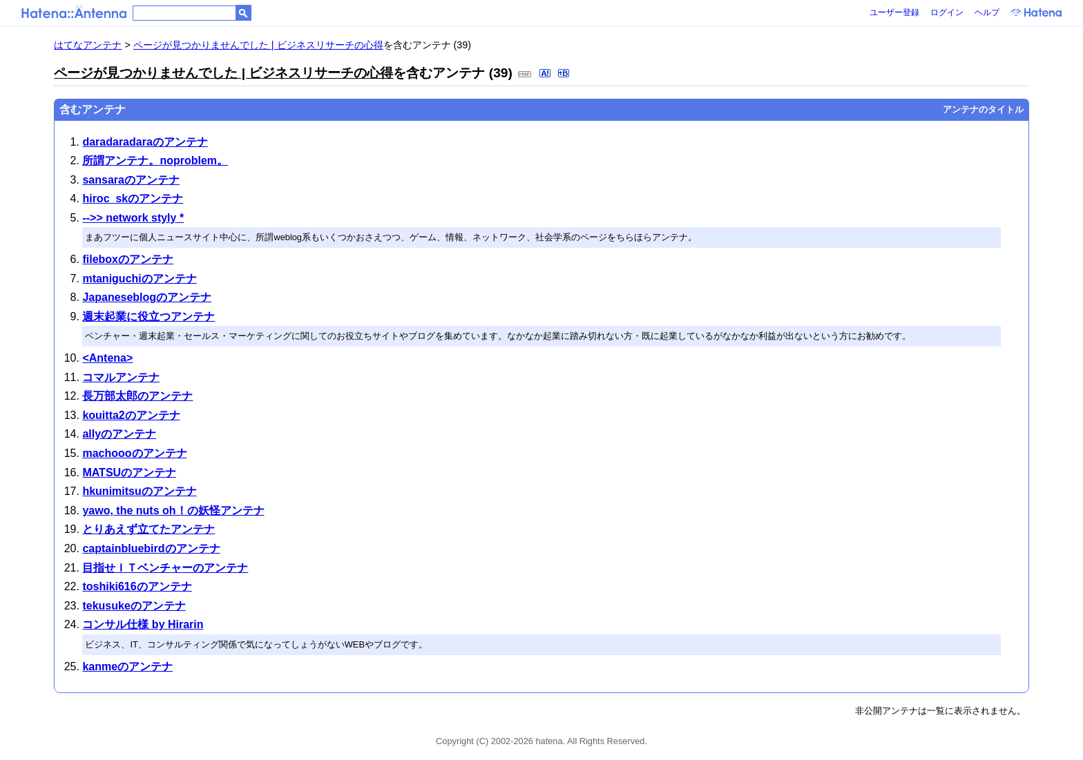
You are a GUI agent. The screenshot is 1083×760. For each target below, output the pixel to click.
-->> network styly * (133, 218)
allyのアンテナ (119, 434)
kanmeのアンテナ (127, 666)
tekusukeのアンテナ (133, 606)
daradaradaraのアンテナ (144, 142)
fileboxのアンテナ (127, 259)
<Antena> (107, 358)
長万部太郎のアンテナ (137, 396)
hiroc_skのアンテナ (132, 198)
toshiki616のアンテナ (136, 586)
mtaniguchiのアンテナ (139, 278)
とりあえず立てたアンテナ (148, 529)
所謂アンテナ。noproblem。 (155, 160)
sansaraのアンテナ (131, 180)
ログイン (947, 12)
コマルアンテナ (121, 377)
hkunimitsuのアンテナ (139, 491)
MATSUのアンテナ (129, 472)
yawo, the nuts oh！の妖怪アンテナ (173, 510)
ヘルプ (987, 12)
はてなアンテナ (88, 44)
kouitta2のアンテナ (131, 415)
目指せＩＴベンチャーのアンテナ (165, 568)
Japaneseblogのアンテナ (146, 297)
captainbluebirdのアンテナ (151, 548)
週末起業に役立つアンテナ (148, 316)
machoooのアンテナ (134, 453)
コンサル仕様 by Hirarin (142, 624)
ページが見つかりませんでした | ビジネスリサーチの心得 (258, 44)
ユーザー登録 (894, 12)
